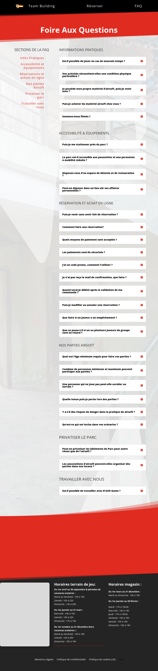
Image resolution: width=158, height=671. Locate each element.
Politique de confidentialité (71, 659)
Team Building (41, 6)
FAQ (138, 6)
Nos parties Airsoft (35, 86)
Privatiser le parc (34, 95)
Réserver (95, 6)
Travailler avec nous (32, 105)
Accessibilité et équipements (32, 66)
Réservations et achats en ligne (32, 76)
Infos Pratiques (32, 58)
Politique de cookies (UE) (102, 659)
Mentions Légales (44, 659)
